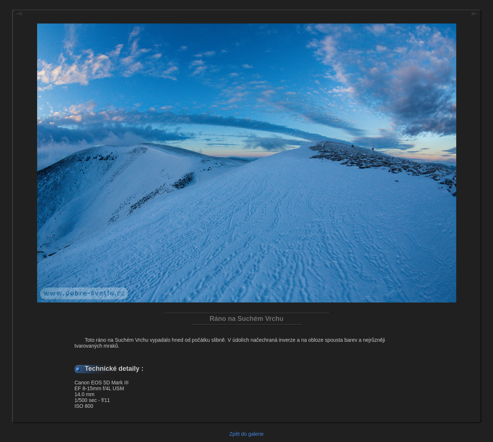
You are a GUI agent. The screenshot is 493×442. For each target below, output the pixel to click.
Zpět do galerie (246, 434)
